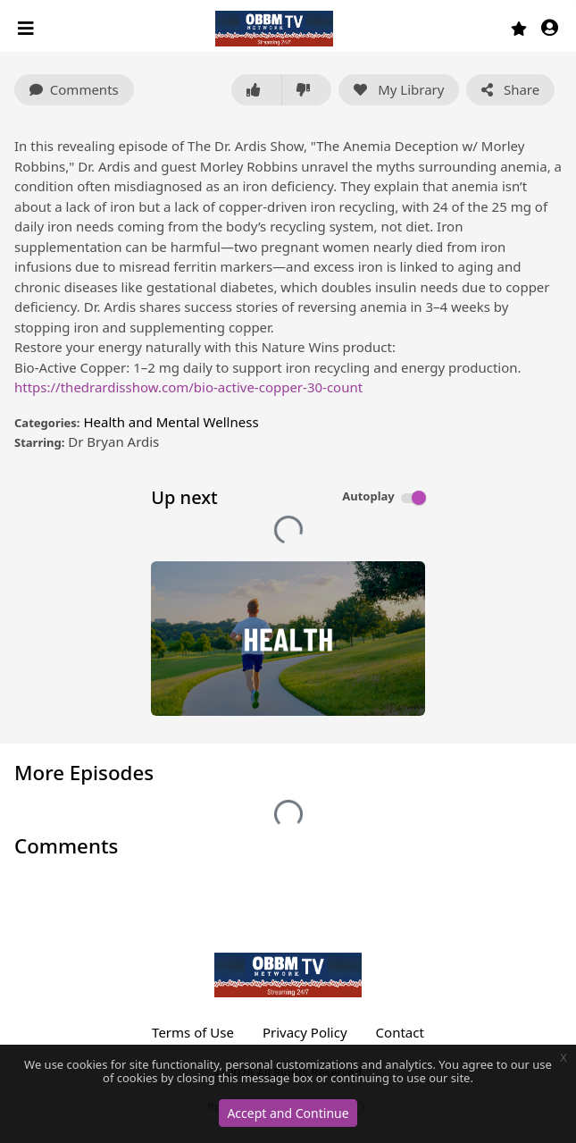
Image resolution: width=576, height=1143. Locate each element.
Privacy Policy (305, 1032)
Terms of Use (193, 1032)
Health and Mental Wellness (170, 422)
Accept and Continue (287, 1113)
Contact (400, 1032)
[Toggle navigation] (28, 28)
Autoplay (368, 496)
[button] (549, 29)
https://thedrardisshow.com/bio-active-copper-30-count (188, 387)
